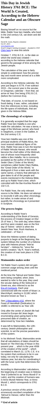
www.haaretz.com (7, 46)
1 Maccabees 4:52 (14, 300)
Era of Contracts (9, 288)
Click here (6, 50)
